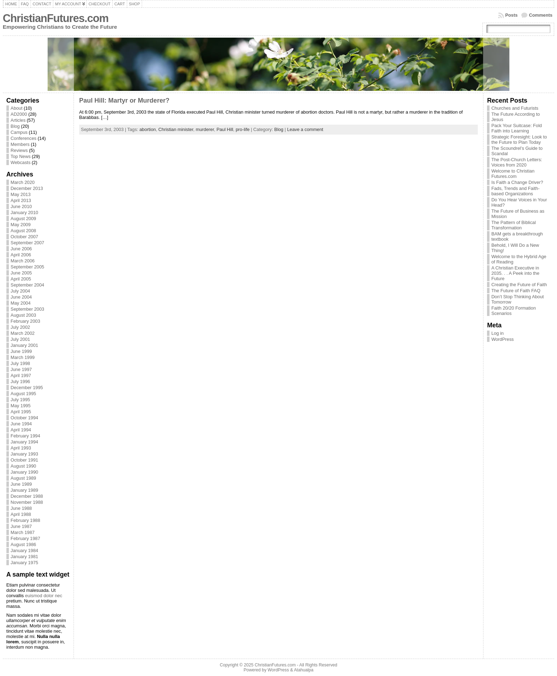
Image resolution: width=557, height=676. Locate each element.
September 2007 (27, 242)
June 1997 (21, 369)
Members (20, 144)
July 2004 (20, 291)
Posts (511, 15)
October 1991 (24, 460)
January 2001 (24, 345)
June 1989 (21, 484)
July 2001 (20, 339)
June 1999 (21, 351)
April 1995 (21, 411)
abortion (147, 129)
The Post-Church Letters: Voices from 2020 (516, 162)
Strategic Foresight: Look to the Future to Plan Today (519, 139)
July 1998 (20, 363)
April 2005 (21, 279)
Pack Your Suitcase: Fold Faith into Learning (516, 128)
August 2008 (23, 230)
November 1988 (27, 502)
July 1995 (20, 399)
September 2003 (27, 309)
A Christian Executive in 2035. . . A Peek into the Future (515, 273)
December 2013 (27, 188)
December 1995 (27, 387)
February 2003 (25, 321)
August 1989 (23, 478)
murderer (205, 129)
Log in (497, 333)
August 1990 (23, 466)
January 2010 (24, 212)
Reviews (19, 150)
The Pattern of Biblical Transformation (513, 225)
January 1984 (24, 550)
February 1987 (25, 538)
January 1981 (24, 556)
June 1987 (21, 526)
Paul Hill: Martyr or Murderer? (124, 100)
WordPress (502, 339)
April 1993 (21, 448)
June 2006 (21, 248)
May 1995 (21, 405)
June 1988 (21, 508)
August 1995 (23, 393)
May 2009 (21, 224)
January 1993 (24, 454)
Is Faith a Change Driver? (517, 182)
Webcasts (21, 162)
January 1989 (24, 490)
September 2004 (27, 285)
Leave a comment (305, 129)
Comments (540, 15)
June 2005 (21, 273)
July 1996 (20, 381)
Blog (15, 126)
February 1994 (25, 435)
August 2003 (23, 315)
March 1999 (23, 357)
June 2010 (21, 206)
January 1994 (24, 442)
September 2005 (27, 266)
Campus (19, 132)
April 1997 (21, 375)
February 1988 (25, 520)
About (16, 108)
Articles (18, 120)
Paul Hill (224, 129)
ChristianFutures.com (55, 18)
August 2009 (23, 218)
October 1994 (24, 417)
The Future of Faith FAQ (515, 290)
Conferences (24, 138)
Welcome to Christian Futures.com (512, 173)
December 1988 (27, 496)
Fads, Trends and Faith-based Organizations (515, 191)
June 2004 (21, 297)
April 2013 (21, 200)
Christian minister (175, 129)
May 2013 (21, 194)
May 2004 (21, 303)
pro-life (242, 129)
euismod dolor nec (43, 595)
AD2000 (19, 114)
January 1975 (24, 562)
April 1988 (21, 514)
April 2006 (21, 254)
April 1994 (21, 429)
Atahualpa (303, 669)
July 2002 (20, 327)
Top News (21, 156)
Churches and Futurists (514, 108)
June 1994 (21, 423)
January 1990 (24, 472)
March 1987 (23, 532)
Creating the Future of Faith (519, 284)
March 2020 (23, 182)
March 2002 (23, 333)
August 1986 (23, 544)
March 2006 (23, 260)
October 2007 (24, 236)
